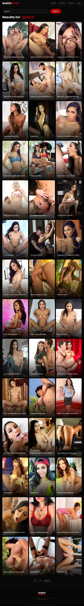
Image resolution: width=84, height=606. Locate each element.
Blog (78, 3)
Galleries (62, 3)
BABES (10, 3)
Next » (47, 581)
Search (56, 11)
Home (54, 3)
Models (71, 3)
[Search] (26, 11)
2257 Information (42, 599)
